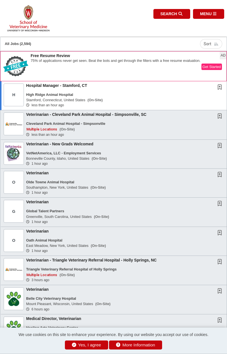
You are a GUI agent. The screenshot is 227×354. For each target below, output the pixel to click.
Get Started (212, 67)
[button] (208, 14)
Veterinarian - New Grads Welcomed (59, 144)
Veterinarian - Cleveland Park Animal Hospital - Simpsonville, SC (86, 114)
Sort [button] (211, 44)
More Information (135, 344)
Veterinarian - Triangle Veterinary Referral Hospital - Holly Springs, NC (91, 260)
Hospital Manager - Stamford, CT (56, 85)
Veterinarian (37, 173)
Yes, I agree (86, 344)
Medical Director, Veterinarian (53, 318)
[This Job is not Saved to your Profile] (220, 88)
